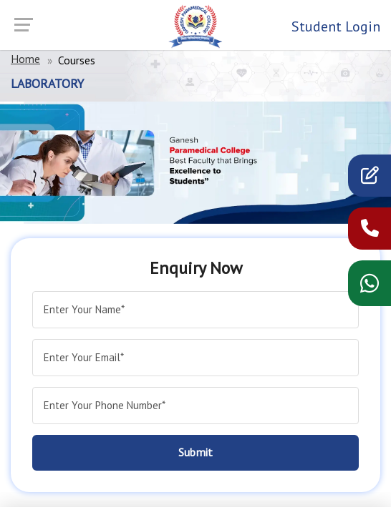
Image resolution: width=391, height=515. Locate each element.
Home (25, 59)
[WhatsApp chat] (369, 288)
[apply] (370, 178)
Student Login (335, 26)
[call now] (370, 231)
